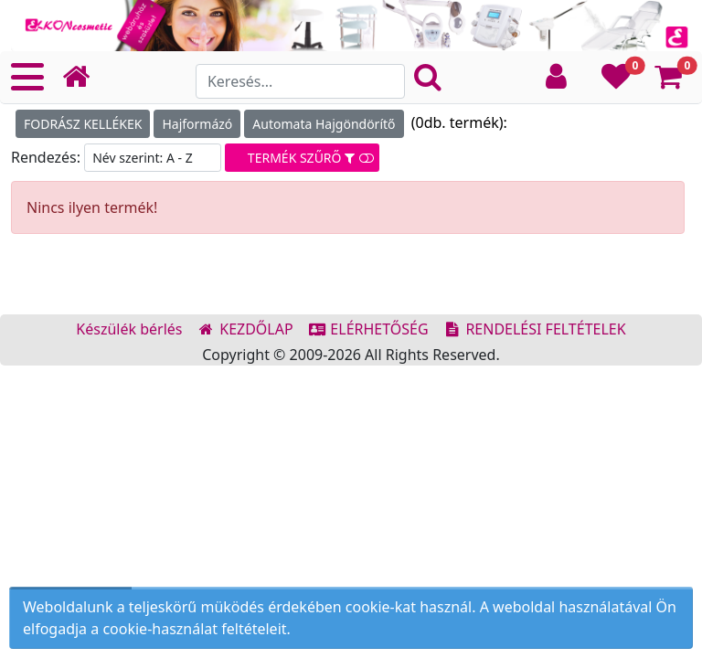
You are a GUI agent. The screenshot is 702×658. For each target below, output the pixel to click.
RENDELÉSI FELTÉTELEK (534, 329)
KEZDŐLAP (245, 329)
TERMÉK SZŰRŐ (301, 157)
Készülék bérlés (129, 329)
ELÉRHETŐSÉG (368, 329)
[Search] (300, 81)
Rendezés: (47, 157)
